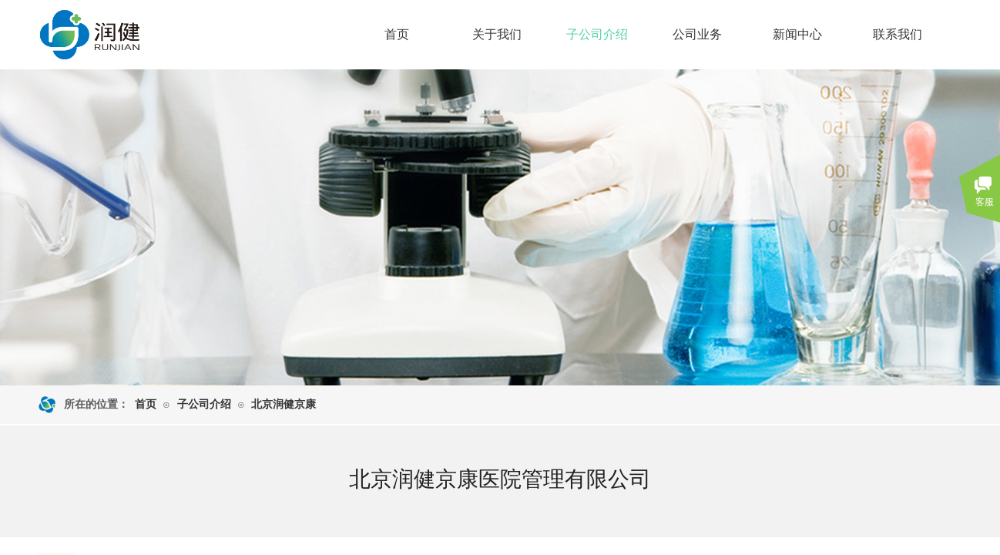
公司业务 (697, 34)
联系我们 (897, 34)
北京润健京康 (283, 404)
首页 (396, 34)
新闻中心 (797, 34)
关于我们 (497, 34)
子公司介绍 (597, 34)
